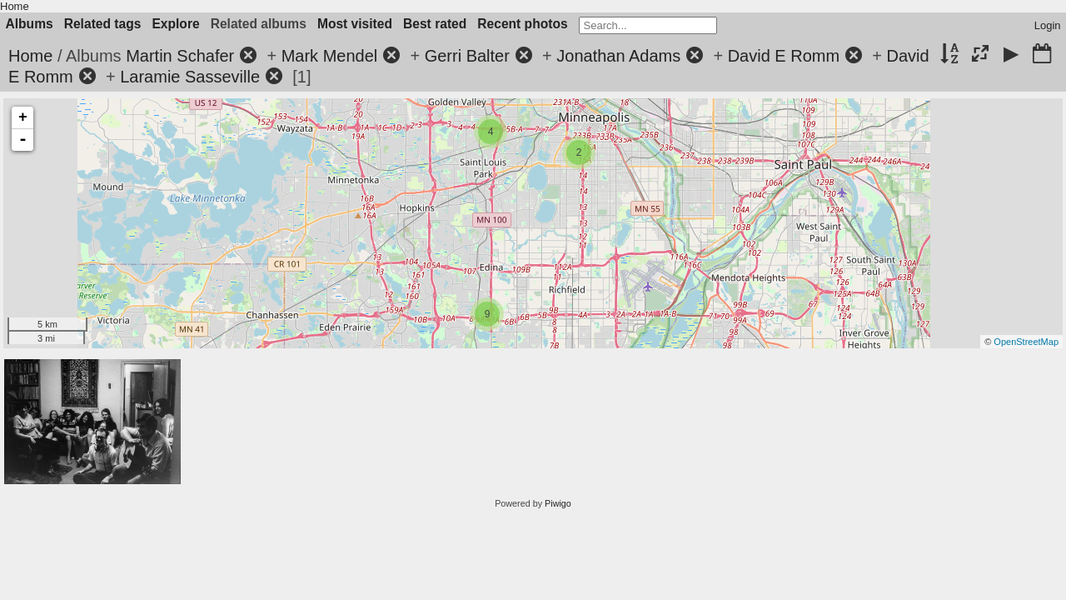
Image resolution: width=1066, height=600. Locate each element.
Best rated (434, 24)
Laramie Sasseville (190, 77)
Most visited (354, 24)
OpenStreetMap (1026, 342)
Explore (175, 24)
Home (14, 6)
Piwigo (558, 503)
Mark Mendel (329, 56)
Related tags (103, 24)
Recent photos (522, 24)
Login (1047, 25)
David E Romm (783, 56)
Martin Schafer (180, 56)
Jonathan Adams (618, 56)
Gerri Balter (467, 56)
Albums (29, 24)
